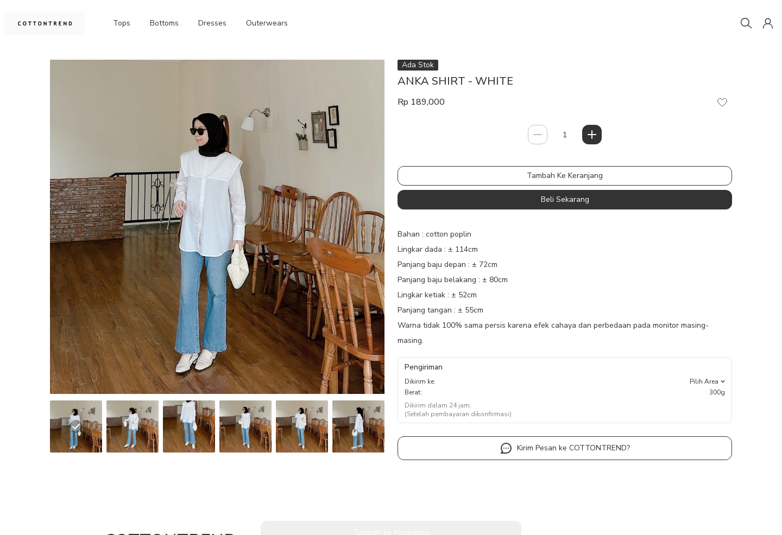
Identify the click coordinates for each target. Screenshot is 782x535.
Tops (121, 23)
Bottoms (164, 23)
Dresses (212, 23)
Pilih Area (708, 381)
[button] (768, 23)
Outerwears (267, 23)
